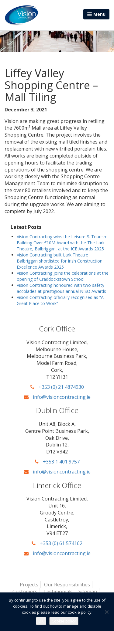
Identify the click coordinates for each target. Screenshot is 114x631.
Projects (29, 584)
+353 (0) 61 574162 (57, 543)
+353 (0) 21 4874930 (57, 387)
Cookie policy (64, 621)
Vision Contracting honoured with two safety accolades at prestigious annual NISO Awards (61, 288)
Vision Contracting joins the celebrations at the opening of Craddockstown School (63, 276)
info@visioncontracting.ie (57, 397)
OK (41, 621)
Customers (24, 591)
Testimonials (58, 591)
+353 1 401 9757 (57, 461)
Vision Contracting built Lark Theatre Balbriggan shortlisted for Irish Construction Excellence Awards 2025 (59, 261)
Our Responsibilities (67, 584)
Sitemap (87, 591)
